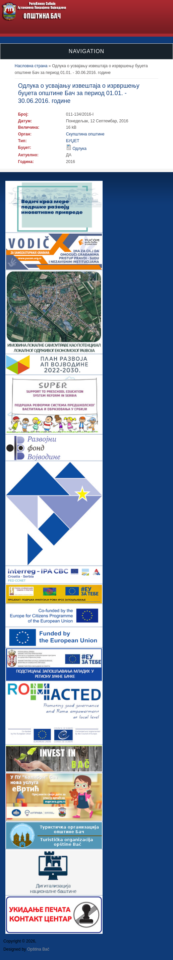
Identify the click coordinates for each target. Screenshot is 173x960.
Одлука (79, 148)
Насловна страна (31, 66)
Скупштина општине (85, 134)
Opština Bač (38, 949)
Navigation (86, 51)
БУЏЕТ (72, 140)
